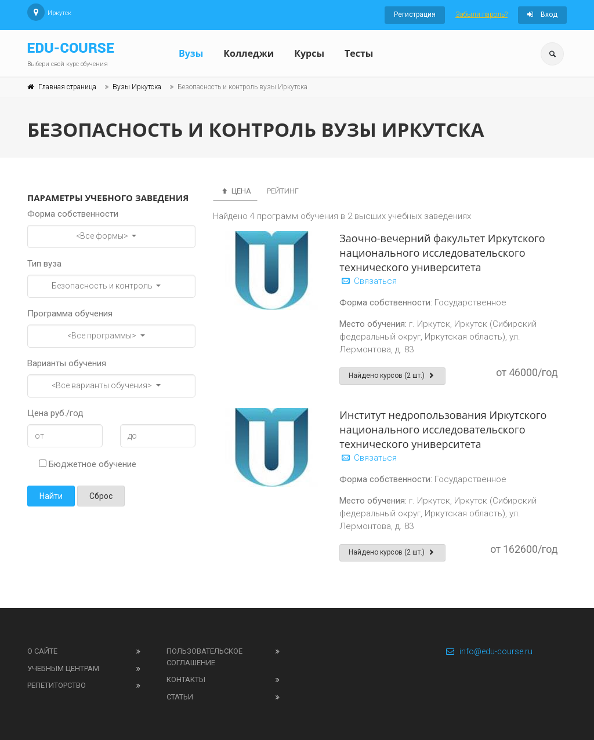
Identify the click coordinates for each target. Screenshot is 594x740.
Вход (542, 14)
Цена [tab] (235, 191)
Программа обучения (70, 313)
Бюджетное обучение (87, 464)
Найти (51, 496)
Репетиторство (56, 685)
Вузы (191, 53)
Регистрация (415, 14)
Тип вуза (44, 263)
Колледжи (248, 53)
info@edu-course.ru (489, 651)
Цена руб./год (55, 413)
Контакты (185, 679)
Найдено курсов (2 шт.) (392, 375)
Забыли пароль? (481, 14)
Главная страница (67, 87)
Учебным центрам (63, 668)
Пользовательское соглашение (204, 657)
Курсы (309, 53)
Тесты (359, 53)
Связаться (368, 281)
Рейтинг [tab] (283, 191)
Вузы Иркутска (137, 87)
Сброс (101, 496)
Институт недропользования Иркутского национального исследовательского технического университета (442, 429)
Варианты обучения (66, 363)
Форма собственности (72, 214)
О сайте (42, 651)
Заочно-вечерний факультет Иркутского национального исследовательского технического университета (442, 252)
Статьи (179, 696)
